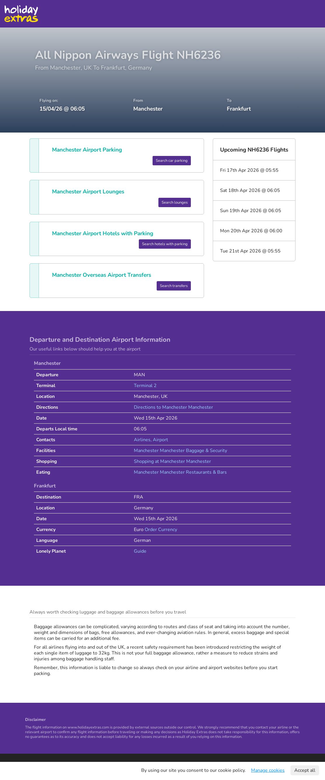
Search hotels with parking (165, 244)
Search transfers (174, 285)
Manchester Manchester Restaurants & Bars (180, 472)
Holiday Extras (21, 14)
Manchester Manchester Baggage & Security (180, 450)
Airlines (142, 440)
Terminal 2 (145, 385)
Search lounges (175, 202)
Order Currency (161, 529)
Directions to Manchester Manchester (173, 407)
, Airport (159, 440)
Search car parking (172, 160)
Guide (140, 551)
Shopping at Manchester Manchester (172, 461)
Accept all (304, 770)
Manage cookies (268, 770)
